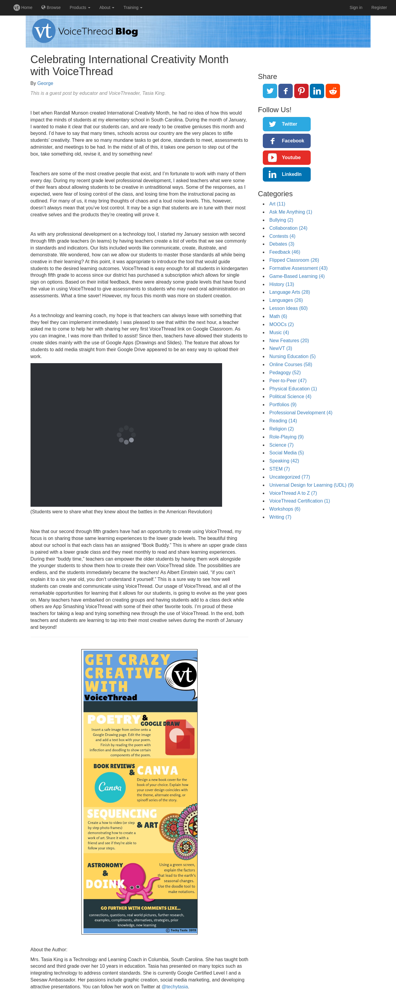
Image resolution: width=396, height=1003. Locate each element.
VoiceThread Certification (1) (299, 500)
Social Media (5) (286, 452)
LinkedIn (292, 174)
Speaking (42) (284, 460)
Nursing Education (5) (292, 356)
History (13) (281, 284)
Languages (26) (286, 300)
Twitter (289, 124)
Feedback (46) (284, 252)
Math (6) (278, 316)
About (106, 7)
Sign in (356, 7)
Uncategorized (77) (289, 477)
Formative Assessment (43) (298, 268)
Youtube (291, 157)
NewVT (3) (280, 348)
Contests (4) (282, 236)
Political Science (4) (290, 396)
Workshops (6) (285, 509)
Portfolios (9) (283, 404)
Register (379, 7)
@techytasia (175, 986)
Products (80, 7)
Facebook (293, 140)
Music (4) (279, 332)
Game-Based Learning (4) (297, 276)
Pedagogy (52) (285, 372)
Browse (51, 7)
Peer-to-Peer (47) (288, 380)
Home (22, 7)
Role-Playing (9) (286, 436)
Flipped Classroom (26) (294, 260)
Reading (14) (283, 420)
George (45, 83)
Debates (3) (282, 243)
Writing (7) (280, 517)
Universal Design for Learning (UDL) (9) (311, 485)
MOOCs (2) (281, 324)
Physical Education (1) (293, 388)
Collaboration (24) (288, 228)
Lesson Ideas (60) (288, 308)
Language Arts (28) (289, 292)
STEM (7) (279, 468)
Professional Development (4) (301, 412)
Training (132, 7)
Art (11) (277, 203)
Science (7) (281, 445)
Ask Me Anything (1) (290, 211)
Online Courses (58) (290, 364)
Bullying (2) (281, 220)
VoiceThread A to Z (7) (293, 493)
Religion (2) (281, 428)
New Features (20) (289, 340)
